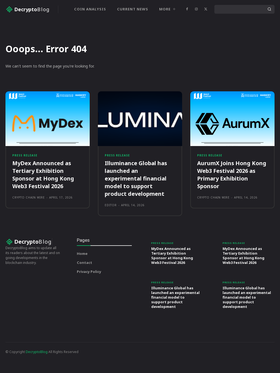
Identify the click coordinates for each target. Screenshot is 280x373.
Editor (111, 226)
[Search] (269, 9)
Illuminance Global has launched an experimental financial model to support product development (136, 200)
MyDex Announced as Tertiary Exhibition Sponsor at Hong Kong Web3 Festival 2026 (43, 196)
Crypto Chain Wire (28, 219)
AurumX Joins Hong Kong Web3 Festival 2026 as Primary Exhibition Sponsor (231, 196)
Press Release (24, 176)
